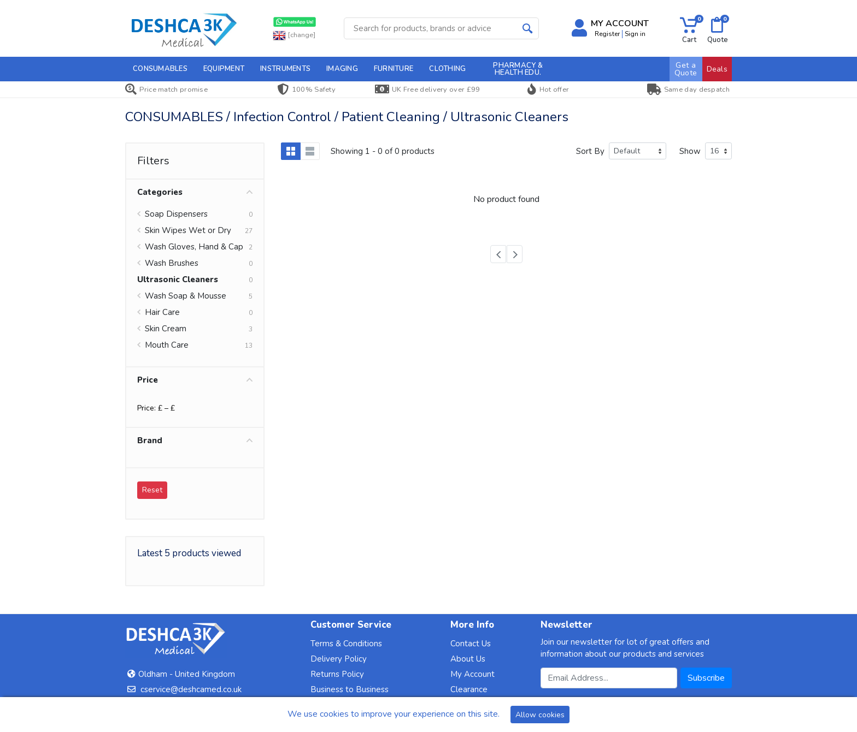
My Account (472, 674)
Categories (195, 192)
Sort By (590, 151)
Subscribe (706, 678)
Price (195, 379)
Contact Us (470, 643)
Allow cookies (540, 715)
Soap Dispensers (176, 214)
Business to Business (349, 689)
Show (690, 151)
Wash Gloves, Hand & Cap (194, 247)
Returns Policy (337, 674)
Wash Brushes (171, 263)
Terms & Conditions (346, 643)
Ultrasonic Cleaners (177, 279)
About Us (467, 658)
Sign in (635, 34)
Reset (152, 490)
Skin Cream (165, 329)
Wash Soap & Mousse (185, 296)
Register (607, 34)
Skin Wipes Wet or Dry (188, 230)
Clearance (469, 689)
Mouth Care (167, 345)
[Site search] (430, 28)
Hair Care (162, 312)
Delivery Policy (338, 658)
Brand (195, 440)
